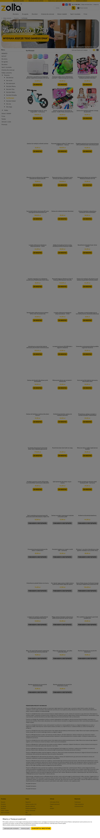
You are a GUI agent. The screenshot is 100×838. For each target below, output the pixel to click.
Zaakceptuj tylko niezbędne (11, 828)
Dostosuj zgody (25, 828)
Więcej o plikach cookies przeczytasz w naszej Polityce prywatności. (19, 824)
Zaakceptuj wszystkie (41, 828)
